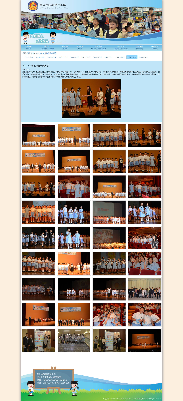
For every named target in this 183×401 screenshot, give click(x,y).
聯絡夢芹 (154, 48)
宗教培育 (121, 48)
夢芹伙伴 (139, 48)
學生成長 (98, 48)
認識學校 (28, 48)
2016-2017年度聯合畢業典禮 (46, 53)
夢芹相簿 (30, 53)
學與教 (47, 48)
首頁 (24, 53)
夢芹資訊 (80, 48)
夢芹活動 (65, 48)
